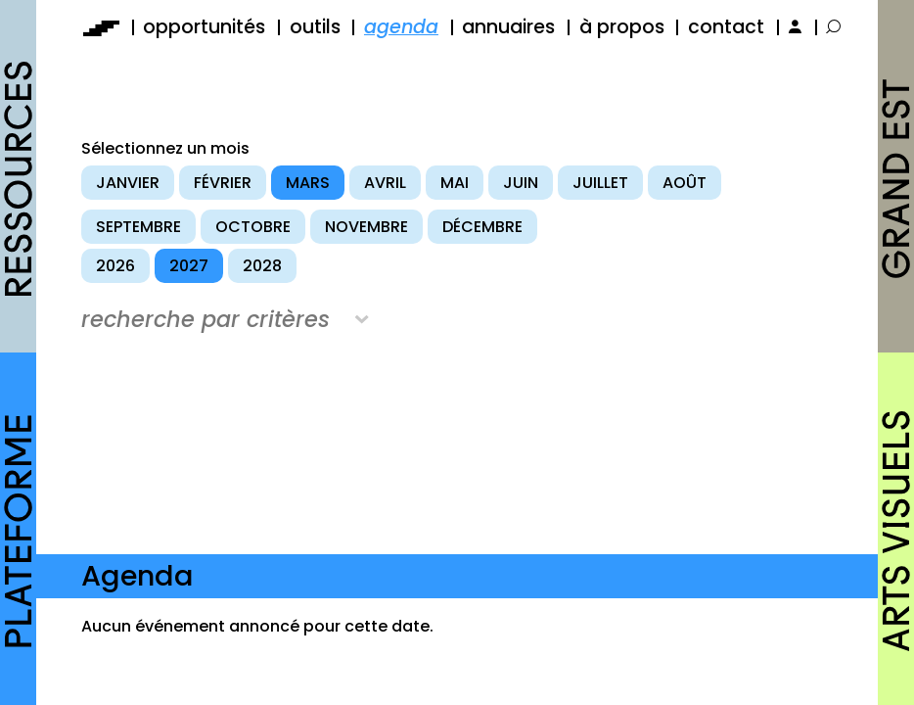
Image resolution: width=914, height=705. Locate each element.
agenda (401, 27)
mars (308, 182)
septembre (138, 226)
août (685, 182)
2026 (115, 266)
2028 (262, 266)
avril (385, 182)
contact (726, 27)
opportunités (204, 27)
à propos (621, 27)
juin (520, 182)
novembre (366, 226)
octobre (253, 226)
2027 (188, 266)
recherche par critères (205, 319)
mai (454, 182)
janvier (128, 182)
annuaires (508, 27)
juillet (600, 182)
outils (315, 27)
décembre (482, 226)
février (222, 182)
